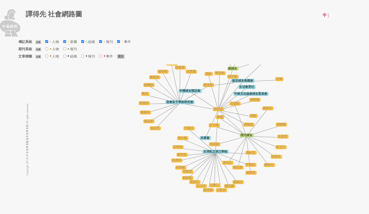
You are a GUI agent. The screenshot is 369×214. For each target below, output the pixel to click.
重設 (121, 56)
